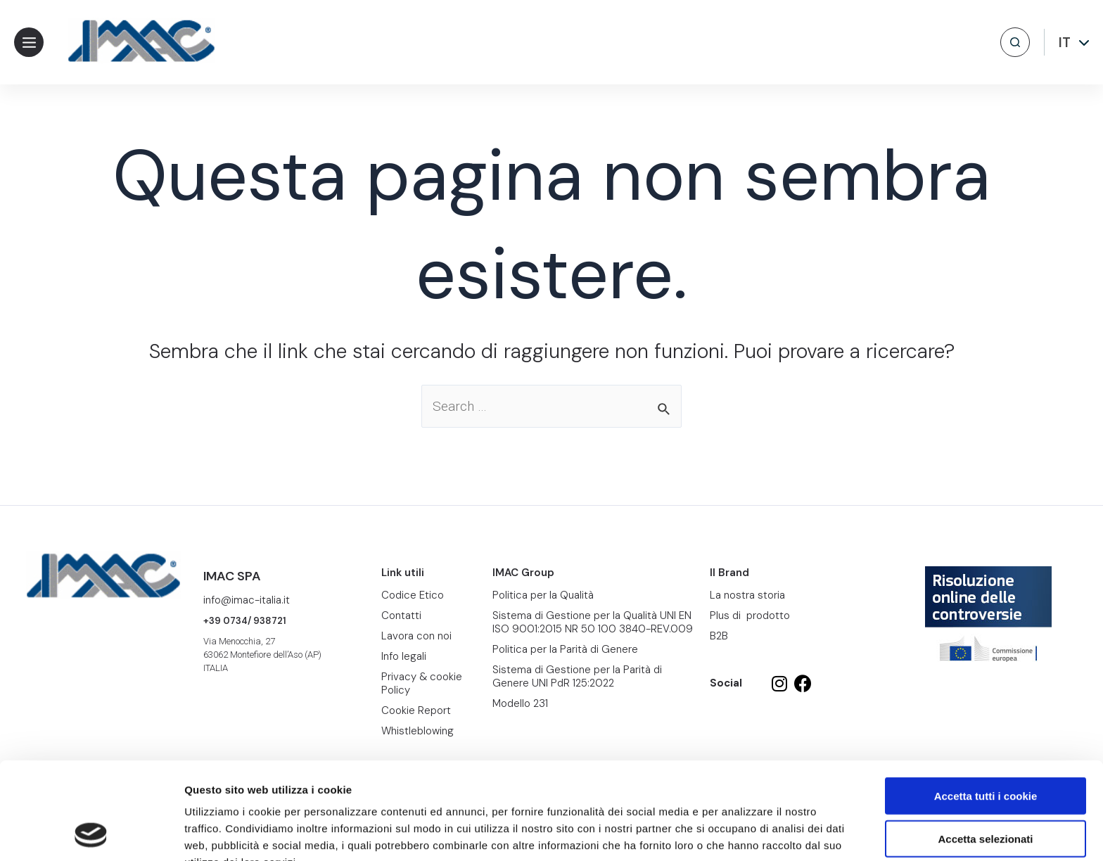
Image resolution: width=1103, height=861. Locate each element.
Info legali (403, 656)
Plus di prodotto (750, 615)
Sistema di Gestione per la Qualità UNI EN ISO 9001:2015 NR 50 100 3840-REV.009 (592, 622)
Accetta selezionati (985, 747)
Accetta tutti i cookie (986, 704)
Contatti (401, 615)
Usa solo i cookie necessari (985, 790)
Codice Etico (412, 595)
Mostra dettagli (740, 833)
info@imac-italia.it (246, 600)
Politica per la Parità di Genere (565, 649)
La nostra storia (747, 595)
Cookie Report (319, 787)
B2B (719, 636)
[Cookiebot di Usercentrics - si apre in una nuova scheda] (91, 833)
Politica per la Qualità (543, 595)
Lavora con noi (416, 636)
